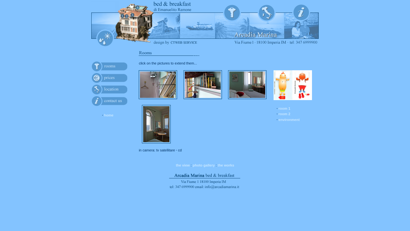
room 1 (285, 108)
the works (226, 165)
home (108, 115)
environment (289, 120)
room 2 (285, 114)
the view (183, 165)
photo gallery (204, 165)
